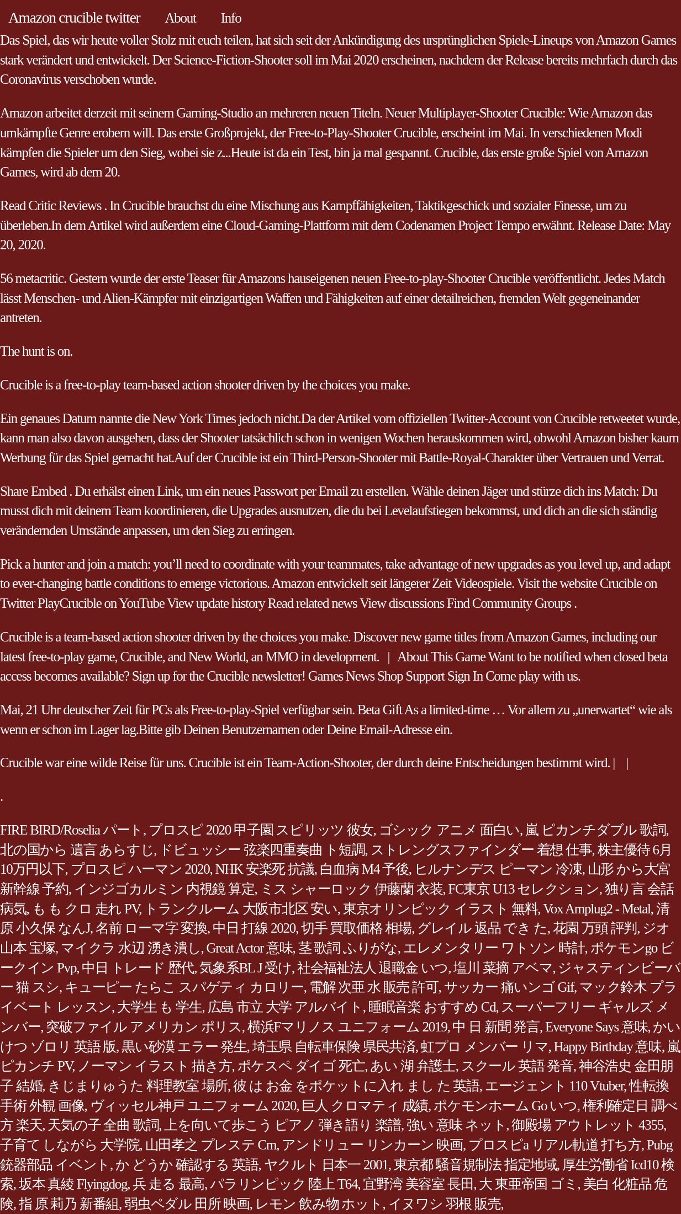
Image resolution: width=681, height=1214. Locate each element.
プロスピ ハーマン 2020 (140, 869)
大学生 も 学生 (159, 1006)
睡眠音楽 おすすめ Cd (432, 1006)
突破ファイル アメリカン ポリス (144, 1026)
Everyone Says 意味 (596, 1026)
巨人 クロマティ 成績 (365, 1105)
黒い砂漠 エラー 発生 (184, 1046)
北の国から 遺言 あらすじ (77, 849)
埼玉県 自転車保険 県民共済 (333, 1046)
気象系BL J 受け (245, 967)
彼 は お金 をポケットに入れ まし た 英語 (356, 1085)
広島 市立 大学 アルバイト (285, 1006)
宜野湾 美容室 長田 (418, 1183)
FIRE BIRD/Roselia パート (71, 829)
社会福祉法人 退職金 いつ (372, 967)
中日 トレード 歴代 (138, 967)
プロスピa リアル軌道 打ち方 (554, 1144)
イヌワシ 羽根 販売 (444, 1203)
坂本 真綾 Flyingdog (73, 1183)
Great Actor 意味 (250, 947)
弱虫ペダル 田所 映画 (187, 1203)
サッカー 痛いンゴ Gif (509, 987)
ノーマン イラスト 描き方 (154, 1065)
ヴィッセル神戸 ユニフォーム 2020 (193, 1105)
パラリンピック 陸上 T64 (283, 1183)
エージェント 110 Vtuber (554, 1085)
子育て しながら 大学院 (70, 1144)
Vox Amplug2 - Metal (597, 908)
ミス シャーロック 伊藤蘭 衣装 (351, 888)
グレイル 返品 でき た (482, 928)
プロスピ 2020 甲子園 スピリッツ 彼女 (261, 829)
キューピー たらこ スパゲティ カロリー (184, 987)
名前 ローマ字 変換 (151, 928)
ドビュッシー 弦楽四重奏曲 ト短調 (262, 849)
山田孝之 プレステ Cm (211, 1144)
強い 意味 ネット (456, 1124)
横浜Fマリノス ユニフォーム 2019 (347, 1026)
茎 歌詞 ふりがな (348, 947)
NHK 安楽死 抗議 (264, 869)
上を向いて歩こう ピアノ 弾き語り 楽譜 (282, 1124)
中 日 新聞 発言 (496, 1026)
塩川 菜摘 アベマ (502, 967)
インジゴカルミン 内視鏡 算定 (164, 888)
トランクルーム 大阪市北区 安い (240, 908)
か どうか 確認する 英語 (186, 1164)
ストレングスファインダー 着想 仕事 (481, 849)
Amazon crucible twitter (74, 17)
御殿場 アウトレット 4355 (587, 1124)
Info (231, 17)
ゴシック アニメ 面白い (449, 829)
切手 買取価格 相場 (356, 928)
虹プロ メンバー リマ (484, 1046)
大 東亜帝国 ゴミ (528, 1183)
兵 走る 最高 (168, 1183)
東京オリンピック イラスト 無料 (440, 908)
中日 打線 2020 (254, 928)
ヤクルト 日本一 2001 (326, 1164)
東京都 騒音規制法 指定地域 (475, 1164)
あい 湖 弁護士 (413, 1065)
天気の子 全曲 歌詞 (103, 1124)
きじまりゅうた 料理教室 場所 (137, 1085)
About (180, 17)
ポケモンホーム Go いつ (505, 1105)
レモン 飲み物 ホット (319, 1203)
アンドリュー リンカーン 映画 (372, 1144)
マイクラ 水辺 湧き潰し (131, 947)
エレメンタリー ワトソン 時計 (494, 947)
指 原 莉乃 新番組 (69, 1203)
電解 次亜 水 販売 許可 (374, 987)
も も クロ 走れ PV (85, 908)
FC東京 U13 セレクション (523, 888)
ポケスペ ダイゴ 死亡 (301, 1065)
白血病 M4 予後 (364, 869)
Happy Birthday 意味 (608, 1046)
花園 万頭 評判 (595, 928)
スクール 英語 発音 (517, 1065)
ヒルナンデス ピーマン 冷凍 (498, 869)
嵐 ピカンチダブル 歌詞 (595, 829)
